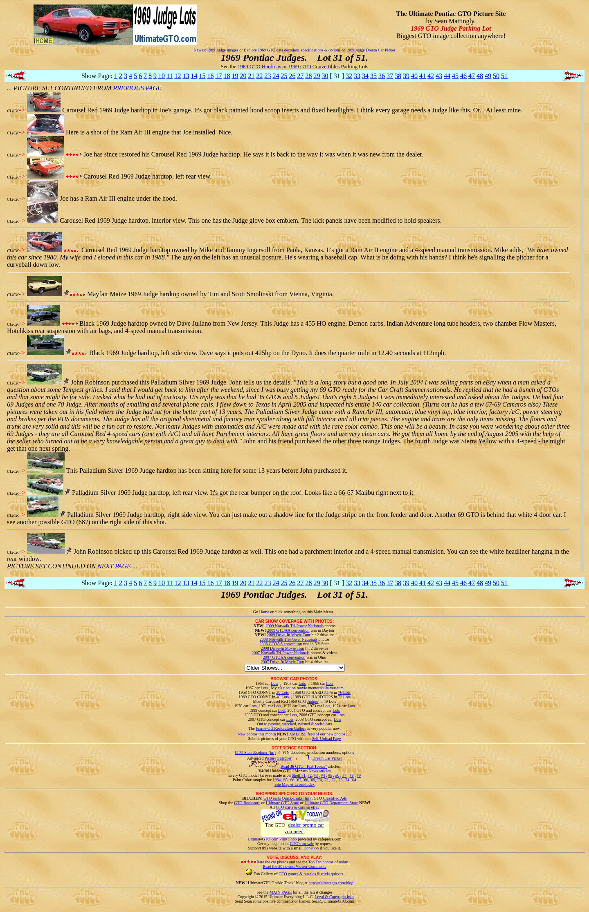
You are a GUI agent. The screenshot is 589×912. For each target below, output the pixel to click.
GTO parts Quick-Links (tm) (286, 798)
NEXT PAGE (114, 566)
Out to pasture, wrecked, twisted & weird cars (294, 724)
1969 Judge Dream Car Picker (371, 50)
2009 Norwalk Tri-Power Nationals (295, 626)
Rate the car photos (272, 862)
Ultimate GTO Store (282, 802)
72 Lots (344, 697)
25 (284, 75)
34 (365, 75)
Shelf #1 (299, 775)
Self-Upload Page (326, 738)
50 (496, 75)
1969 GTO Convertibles (313, 66)
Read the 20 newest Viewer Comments (294, 866)
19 (235, 75)
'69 (312, 780)
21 (251, 75)
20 (243, 75)
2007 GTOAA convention (284, 657)
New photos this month (257, 734)
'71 (326, 780)
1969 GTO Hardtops (259, 66)
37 (390, 75)
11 (169, 75)
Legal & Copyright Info (334, 896)
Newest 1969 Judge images (216, 50)
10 (161, 75)
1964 (276, 780)
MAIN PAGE (281, 892)
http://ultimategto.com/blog (330, 883)
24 (275, 75)
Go (256, 612)
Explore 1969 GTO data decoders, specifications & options (292, 50)
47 (471, 75)
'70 (319, 780)
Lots (274, 683)
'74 (346, 780)
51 (504, 75)
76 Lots (344, 692)
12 (177, 75)
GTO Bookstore (247, 802)
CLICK (13, 111)
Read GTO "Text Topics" (304, 766)
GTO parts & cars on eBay (297, 807)
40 (414, 75)
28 (308, 75)
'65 (285, 780)
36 (381, 75)
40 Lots (283, 697)
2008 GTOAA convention (280, 644)
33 (357, 75)
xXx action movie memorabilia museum (311, 688)
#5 (330, 775)
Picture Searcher (278, 758)
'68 (305, 780)
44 (447, 75)
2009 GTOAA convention (288, 630)
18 (226, 75)
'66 (292, 780)
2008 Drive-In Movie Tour (282, 648)
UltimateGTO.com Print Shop (272, 839)
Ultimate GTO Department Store (331, 802)
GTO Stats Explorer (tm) (255, 752)
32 (349, 75)
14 (194, 75)
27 (300, 75)
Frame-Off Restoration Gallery (281, 728)
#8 (351, 775)
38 (398, 75)
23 (267, 75)
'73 (340, 780)
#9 (359, 775)
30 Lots (283, 692)
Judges (312, 701)
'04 (353, 780)
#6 (337, 775)
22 (259, 75)
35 (373, 75)
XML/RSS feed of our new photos (317, 734)
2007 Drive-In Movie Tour (282, 661)
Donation (311, 848)
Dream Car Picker (327, 758)
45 (455, 75)
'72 (333, 780)
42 (430, 75)
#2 (310, 775)
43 (439, 75)
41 (422, 75)
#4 (323, 775)
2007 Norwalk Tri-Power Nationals (280, 652)
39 (406, 75)
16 (210, 75)
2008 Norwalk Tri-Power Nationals (288, 639)
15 (202, 75)
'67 (299, 780)
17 (218, 75)
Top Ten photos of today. (328, 862)
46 (463, 75)
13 (185, 75)
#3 (316, 775)
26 (292, 75)
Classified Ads (335, 798)
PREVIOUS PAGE (137, 88)
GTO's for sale (302, 843)
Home (264, 612)
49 (488, 75)
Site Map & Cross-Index (294, 785)
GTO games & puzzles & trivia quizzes (311, 874)
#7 (344, 775)
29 (316, 75)
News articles (319, 771)
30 (324, 75)
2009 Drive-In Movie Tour (288, 635)
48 (480, 75)
